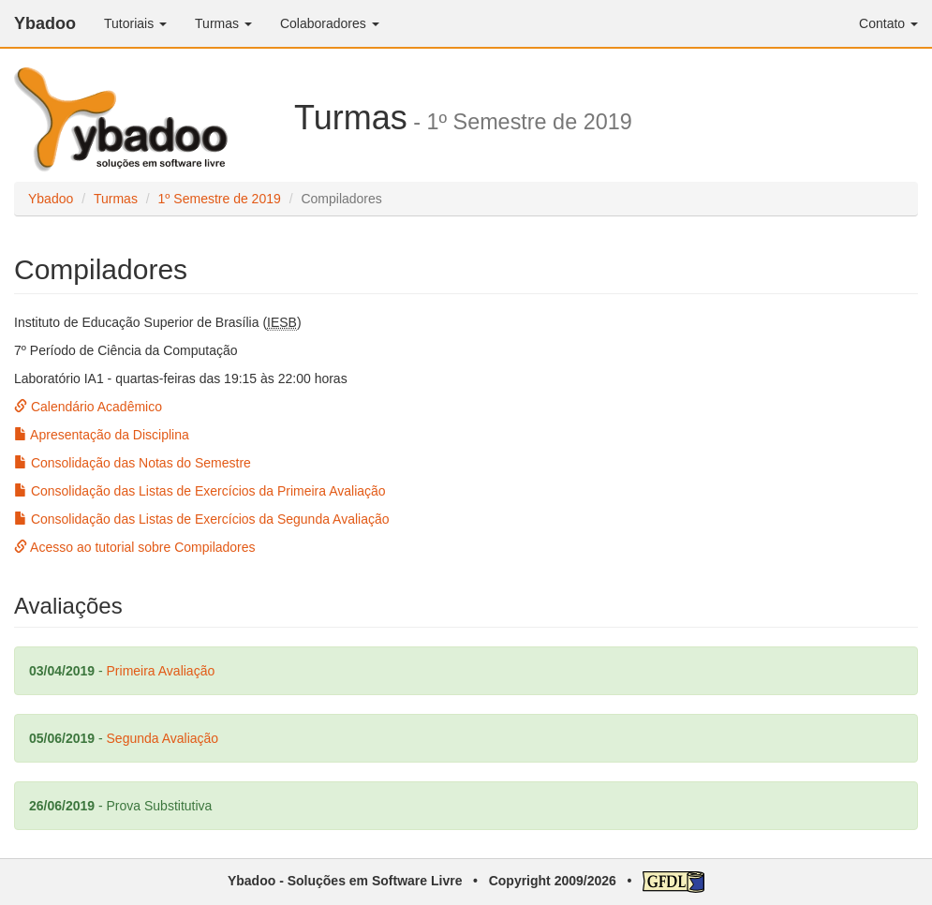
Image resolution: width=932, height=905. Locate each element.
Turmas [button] (223, 23)
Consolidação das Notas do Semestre (132, 462)
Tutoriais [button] (135, 23)
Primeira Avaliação (161, 670)
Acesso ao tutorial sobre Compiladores (135, 547)
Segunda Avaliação (163, 738)
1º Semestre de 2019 (219, 198)
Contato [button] (888, 23)
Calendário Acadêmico (88, 406)
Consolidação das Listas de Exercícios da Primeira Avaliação (200, 490)
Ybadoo (45, 23)
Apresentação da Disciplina (101, 434)
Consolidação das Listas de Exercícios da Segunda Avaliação (202, 519)
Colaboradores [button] (329, 23)
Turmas (116, 198)
